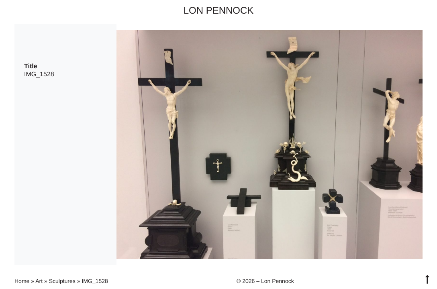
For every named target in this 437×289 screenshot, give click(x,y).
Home (21, 281)
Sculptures (62, 281)
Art (39, 281)
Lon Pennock (219, 10)
